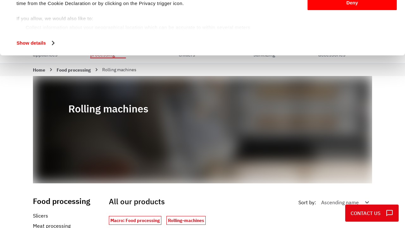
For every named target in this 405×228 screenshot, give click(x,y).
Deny (352, 52)
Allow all (352, 15)
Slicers (40, 215)
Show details (31, 93)
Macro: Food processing (135, 220)
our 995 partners (55, 23)
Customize (352, 34)
